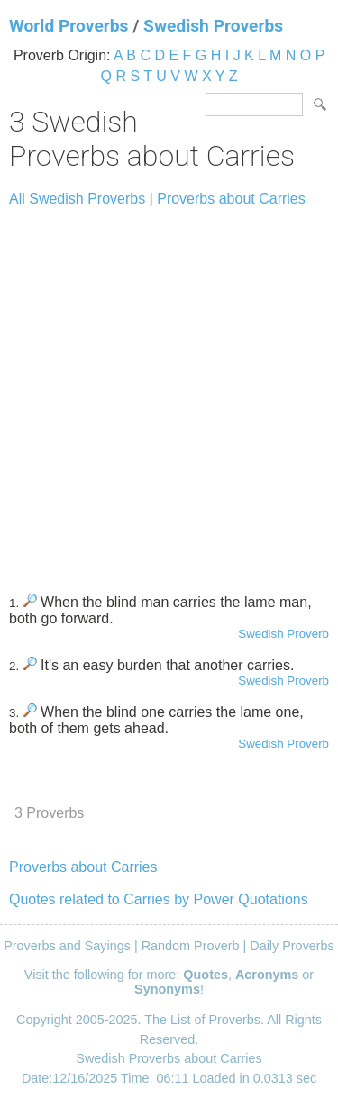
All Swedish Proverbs (77, 198)
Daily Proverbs (292, 946)
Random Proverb (191, 946)
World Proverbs (68, 25)
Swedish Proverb (283, 633)
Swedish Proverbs (213, 25)
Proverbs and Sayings (67, 946)
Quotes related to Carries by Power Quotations (158, 899)
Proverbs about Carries (231, 198)
